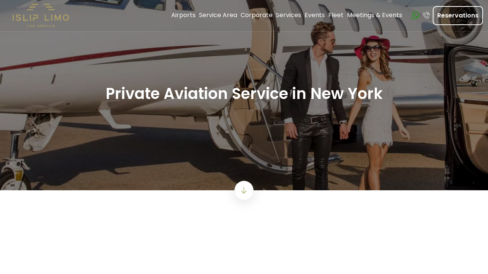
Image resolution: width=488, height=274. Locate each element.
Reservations (457, 15)
